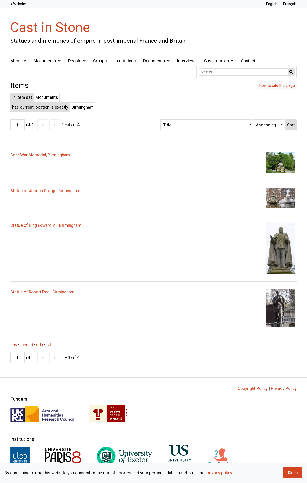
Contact (248, 61)
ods (39, 344)
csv (13, 344)
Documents (154, 61)
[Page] (17, 124)
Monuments (45, 61)
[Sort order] (268, 124)
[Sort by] (206, 124)
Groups (100, 61)
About (16, 61)
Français (290, 4)
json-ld (26, 344)
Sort (291, 125)
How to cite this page (277, 85)
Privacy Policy (284, 388)
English (271, 4)
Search (291, 72)
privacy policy (219, 473)
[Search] (243, 72)
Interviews (187, 61)
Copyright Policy (253, 388)
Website (19, 4)
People (74, 61)
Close (293, 473)
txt (48, 344)
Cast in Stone (50, 27)
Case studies (216, 61)
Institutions (125, 61)
